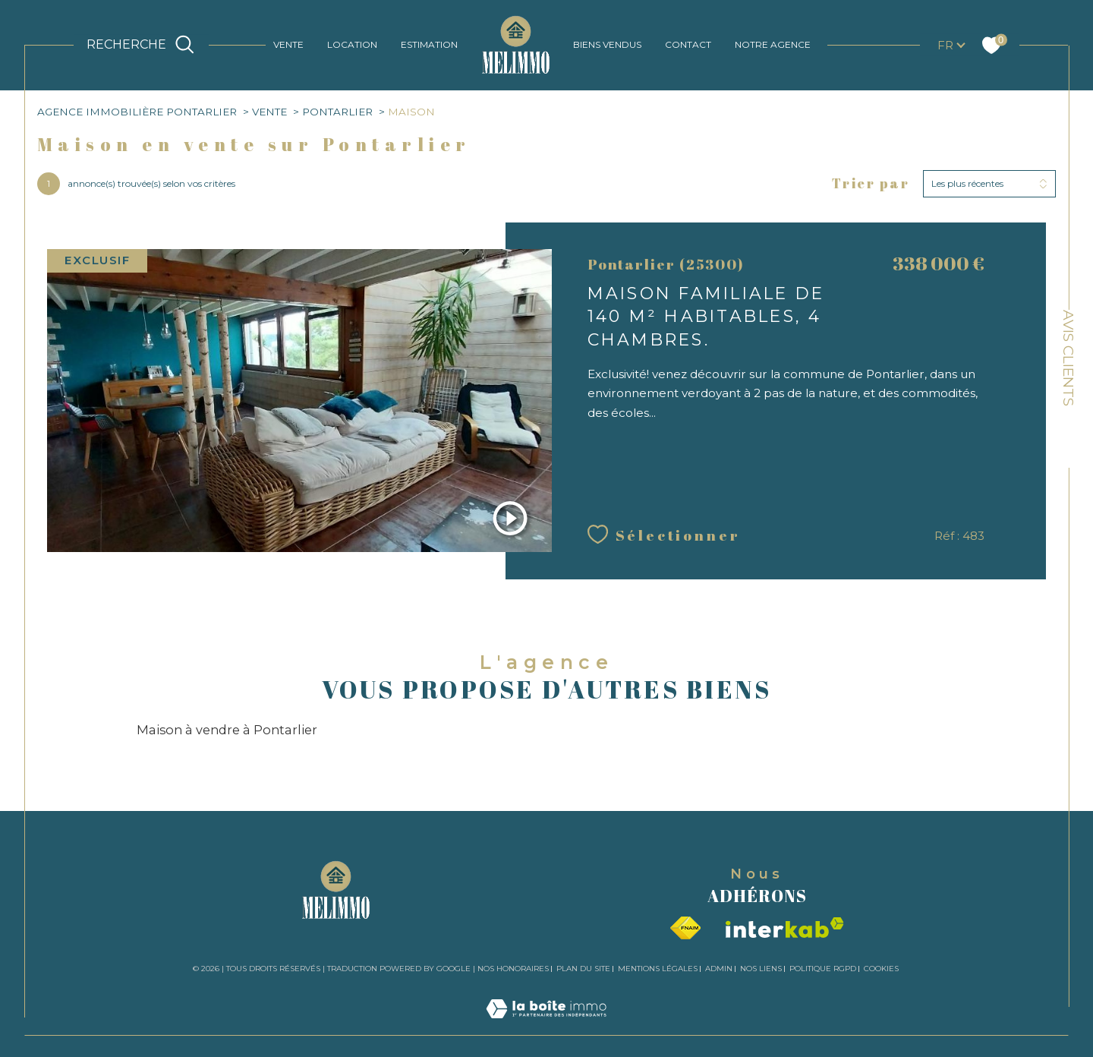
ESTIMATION (429, 44)
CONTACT (688, 44)
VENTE (288, 44)
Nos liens (761, 968)
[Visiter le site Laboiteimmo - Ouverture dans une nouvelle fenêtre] (546, 1025)
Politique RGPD (822, 968)
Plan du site (583, 968)
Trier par (871, 183)
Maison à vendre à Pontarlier (227, 729)
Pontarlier (337, 112)
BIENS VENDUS (607, 44)
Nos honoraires (513, 968)
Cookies (881, 968)
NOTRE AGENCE (773, 44)
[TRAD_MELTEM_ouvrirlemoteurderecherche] (142, 45)
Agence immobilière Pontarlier (137, 112)
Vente (269, 112)
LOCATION (352, 44)
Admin (718, 968)
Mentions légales (658, 968)
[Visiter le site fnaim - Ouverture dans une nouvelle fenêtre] (685, 928)
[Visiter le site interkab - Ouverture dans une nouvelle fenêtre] (785, 927)
